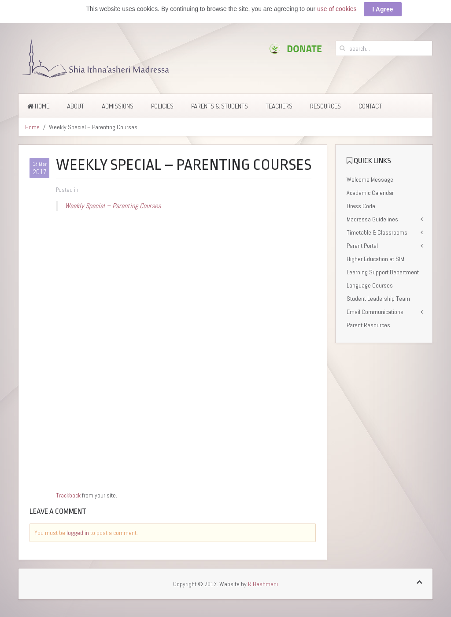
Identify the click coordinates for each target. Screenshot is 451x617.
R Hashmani (263, 584)
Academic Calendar (370, 193)
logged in (78, 533)
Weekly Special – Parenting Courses (113, 205)
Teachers (279, 106)
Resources (325, 106)
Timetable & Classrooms (377, 232)
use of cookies (337, 8)
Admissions (117, 106)
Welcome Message (370, 179)
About (75, 106)
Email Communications (375, 312)
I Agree (383, 9)
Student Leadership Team (378, 299)
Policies (162, 106)
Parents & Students (219, 106)
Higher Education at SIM (375, 259)
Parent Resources (368, 325)
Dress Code (361, 206)
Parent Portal (362, 246)
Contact (370, 106)
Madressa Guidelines (372, 219)
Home (38, 106)
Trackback (68, 495)
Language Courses (370, 285)
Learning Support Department (383, 272)
